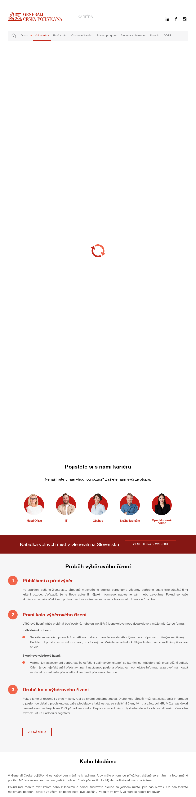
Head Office (34, 520)
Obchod (98, 520)
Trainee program (107, 35)
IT (66, 520)
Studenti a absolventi (133, 35)
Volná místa (42, 35)
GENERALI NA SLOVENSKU (150, 544)
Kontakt (154, 35)
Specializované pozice (161, 521)
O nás (24, 35)
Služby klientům (130, 520)
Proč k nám (60, 35)
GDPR (167, 35)
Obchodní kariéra (81, 35)
